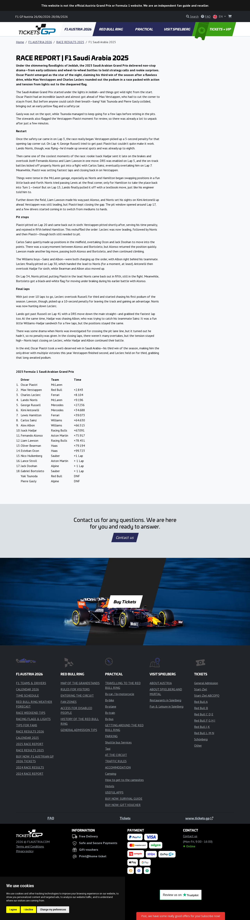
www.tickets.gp (199, 818)
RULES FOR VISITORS (75, 689)
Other (198, 745)
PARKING (111, 736)
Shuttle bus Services (118, 742)
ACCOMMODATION (118, 767)
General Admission (206, 683)
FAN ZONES (69, 702)
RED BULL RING (111, 29)
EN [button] (218, 16)
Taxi (107, 749)
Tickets (125, 818)
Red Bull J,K (202, 727)
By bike (109, 700)
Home (20, 42)
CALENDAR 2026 (27, 689)
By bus (109, 719)
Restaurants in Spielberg (165, 700)
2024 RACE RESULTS (30, 767)
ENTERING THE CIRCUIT (77, 695)
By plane (110, 706)
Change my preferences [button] (53, 909)
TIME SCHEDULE (27, 695)
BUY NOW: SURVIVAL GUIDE (123, 799)
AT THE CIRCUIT (116, 755)
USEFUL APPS (114, 792)
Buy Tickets (125, 601)
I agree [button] (13, 909)
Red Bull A (201, 702)
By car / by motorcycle (119, 694)
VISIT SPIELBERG (177, 29)
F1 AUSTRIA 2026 (78, 29)
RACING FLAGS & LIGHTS (33, 719)
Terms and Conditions (30, 846)
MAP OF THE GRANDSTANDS (80, 683)
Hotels (109, 786)
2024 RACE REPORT (29, 774)
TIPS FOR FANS (26, 725)
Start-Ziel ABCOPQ (206, 695)
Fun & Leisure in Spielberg (166, 706)
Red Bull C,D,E (203, 714)
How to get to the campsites (124, 780)
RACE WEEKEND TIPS (30, 713)
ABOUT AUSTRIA (161, 683)
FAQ (50, 818)
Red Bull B (201, 708)
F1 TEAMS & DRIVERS (31, 683)
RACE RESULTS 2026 (30, 731)
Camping (110, 774)
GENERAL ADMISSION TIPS (79, 730)
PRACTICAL (144, 29)
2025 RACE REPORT (29, 744)
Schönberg (201, 739)
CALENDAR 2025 (27, 738)
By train (110, 713)
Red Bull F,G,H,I (204, 720)
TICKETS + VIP (213, 29)
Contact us (125, 537)
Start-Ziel (200, 689)
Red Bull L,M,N (204, 733)
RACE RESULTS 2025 (70, 42)
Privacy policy (24, 851)
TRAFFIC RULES (116, 761)
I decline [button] (28, 909)
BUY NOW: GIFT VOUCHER (123, 805)
